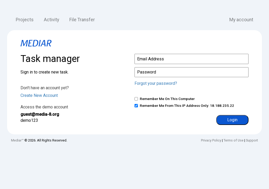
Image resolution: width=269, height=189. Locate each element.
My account (241, 19)
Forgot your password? (155, 83)
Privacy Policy (211, 140)
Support (252, 140)
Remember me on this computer (167, 99)
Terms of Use (234, 140)
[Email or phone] (191, 59)
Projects (25, 19)
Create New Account (39, 95)
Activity (51, 19)
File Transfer (82, 19)
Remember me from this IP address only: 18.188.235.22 (187, 105)
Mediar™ (17, 140)
